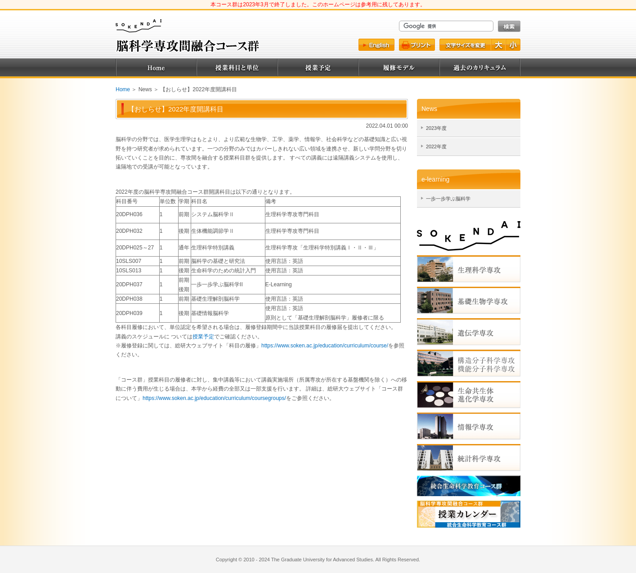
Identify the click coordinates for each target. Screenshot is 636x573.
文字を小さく (513, 45)
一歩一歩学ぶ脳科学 (448, 198)
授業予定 (318, 67)
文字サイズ (464, 45)
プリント (417, 45)
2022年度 (436, 146)
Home (156, 67)
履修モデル (398, 67)
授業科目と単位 (237, 67)
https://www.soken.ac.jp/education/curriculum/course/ (324, 345)
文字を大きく (499, 45)
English (376, 45)
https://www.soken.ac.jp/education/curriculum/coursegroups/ (214, 398)
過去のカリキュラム (479, 67)
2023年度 (436, 128)
